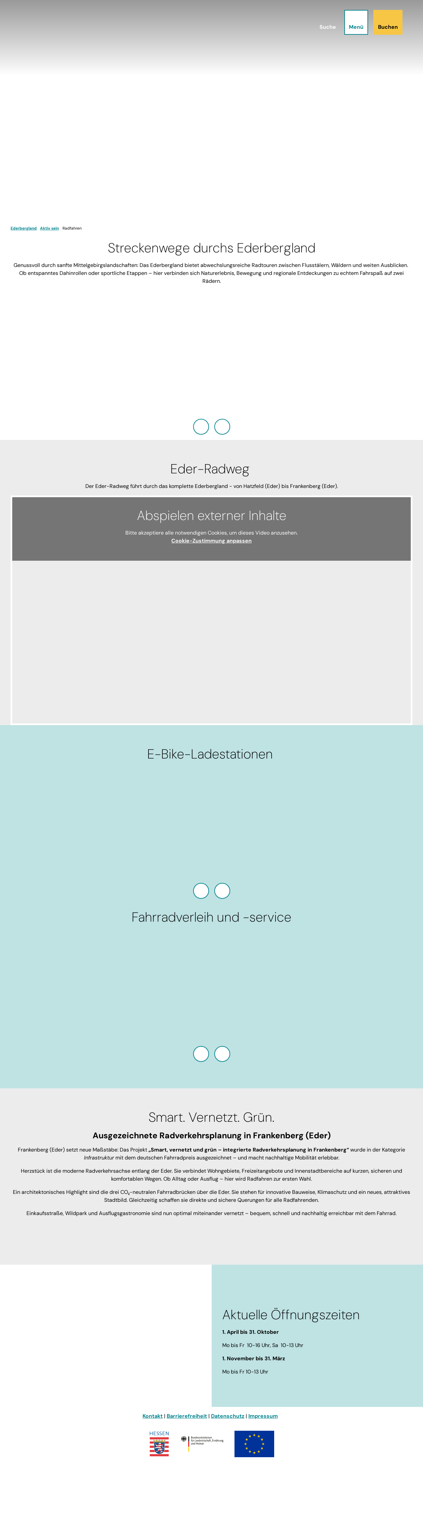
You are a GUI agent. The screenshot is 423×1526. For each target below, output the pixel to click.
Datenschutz (227, 1416)
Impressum (263, 1416)
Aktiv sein (49, 228)
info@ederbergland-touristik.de (53, 1376)
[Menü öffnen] (355, 23)
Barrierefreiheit (187, 1416)
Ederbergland (24, 228)
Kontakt (153, 1416)
